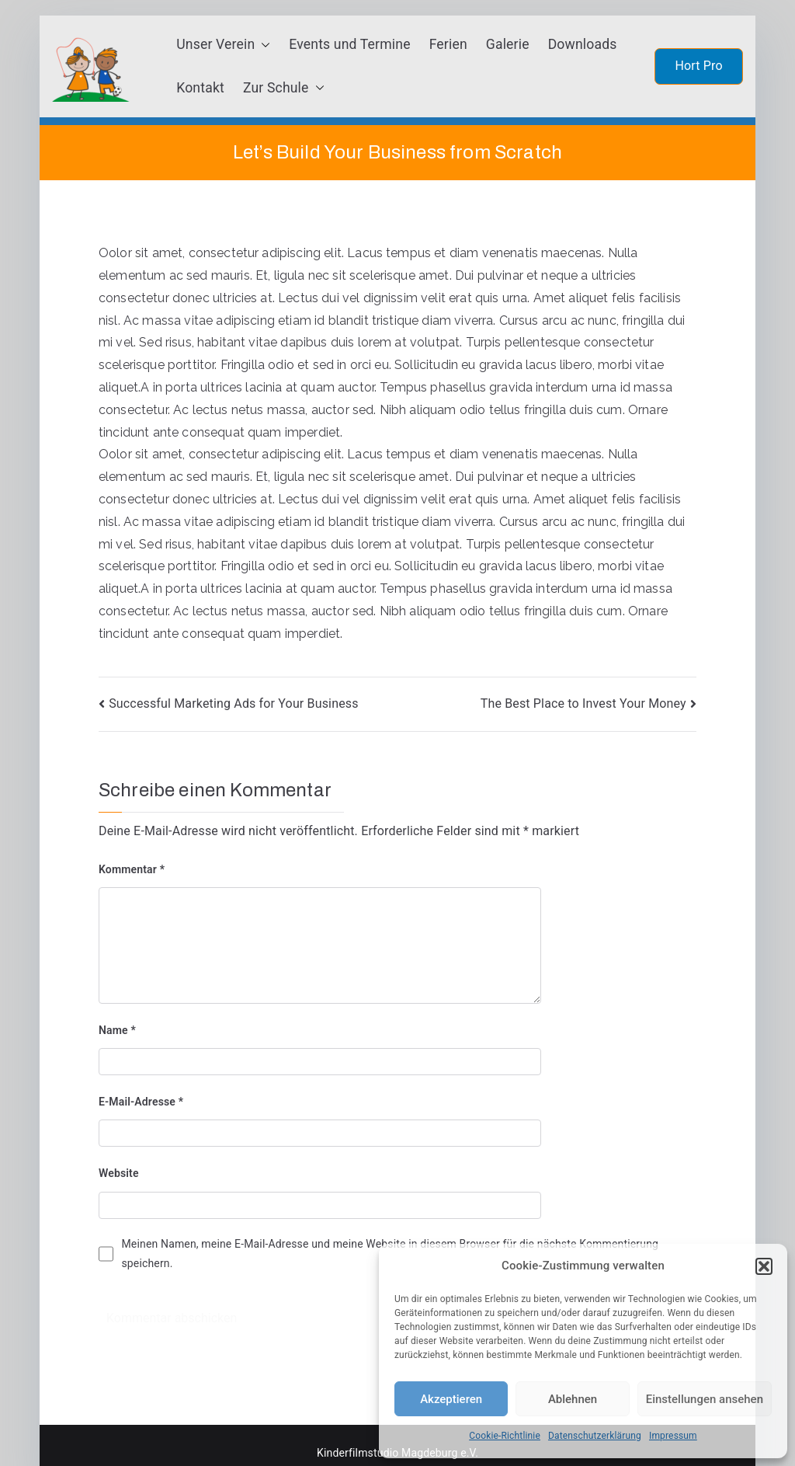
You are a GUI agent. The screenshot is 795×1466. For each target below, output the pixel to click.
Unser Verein (223, 45)
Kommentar (132, 869)
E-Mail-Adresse (141, 1101)
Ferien (448, 44)
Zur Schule (284, 88)
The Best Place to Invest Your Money (583, 703)
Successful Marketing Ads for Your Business (233, 703)
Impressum (673, 1435)
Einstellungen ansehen (704, 1399)
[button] (764, 1266)
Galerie (507, 44)
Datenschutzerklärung (594, 1435)
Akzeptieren (451, 1399)
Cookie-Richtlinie (504, 1435)
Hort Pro (698, 65)
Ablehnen (572, 1399)
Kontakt (200, 88)
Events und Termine (349, 44)
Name (117, 1030)
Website (119, 1173)
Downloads (582, 44)
